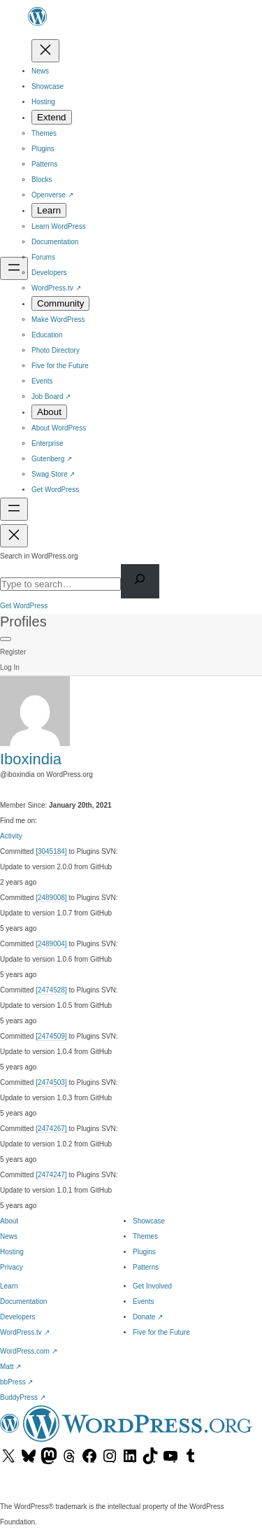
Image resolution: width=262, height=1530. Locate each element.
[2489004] (51, 944)
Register (13, 652)
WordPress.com (28, 1351)
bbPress (16, 1382)
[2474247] (51, 1175)
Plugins (144, 1252)
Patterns (146, 1267)
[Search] (140, 581)
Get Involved (152, 1286)
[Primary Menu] (5, 639)
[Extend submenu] (51, 117)
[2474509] (51, 1036)
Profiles (23, 621)
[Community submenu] (60, 303)
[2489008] (51, 897)
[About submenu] (49, 412)
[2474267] (51, 1128)
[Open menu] (14, 268)
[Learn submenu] (48, 210)
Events (143, 1301)
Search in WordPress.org (39, 556)
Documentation (23, 1301)
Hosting (12, 1252)
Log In (10, 667)
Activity (11, 836)
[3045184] (51, 851)
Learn (9, 1286)
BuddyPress (22, 1397)
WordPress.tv (25, 1332)
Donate (148, 1317)
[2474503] (51, 1082)
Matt (10, 1366)
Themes (145, 1236)
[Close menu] (45, 50)
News (8, 1236)
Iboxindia (30, 759)
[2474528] (51, 990)
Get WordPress (24, 606)
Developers (18, 1317)
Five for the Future (161, 1332)
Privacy (11, 1267)
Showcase (149, 1221)
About (9, 1221)
